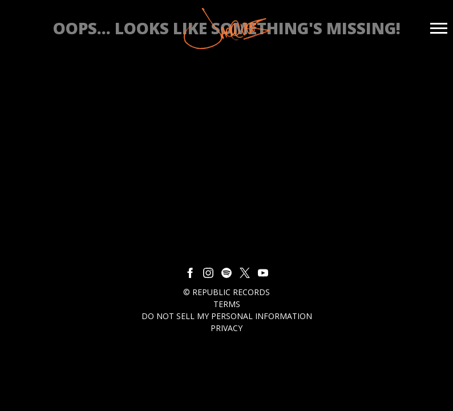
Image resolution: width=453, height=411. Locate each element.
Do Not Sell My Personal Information (226, 316)
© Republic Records (226, 292)
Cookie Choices (231, 340)
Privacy (226, 328)
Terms (226, 304)
